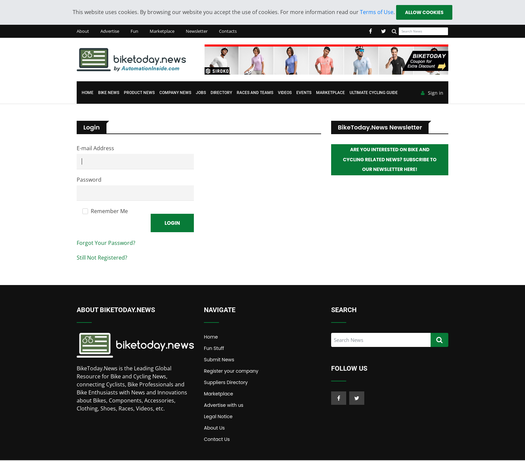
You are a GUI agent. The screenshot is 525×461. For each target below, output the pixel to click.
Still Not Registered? (102, 258)
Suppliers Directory (226, 383)
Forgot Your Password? (106, 243)
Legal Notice (218, 417)
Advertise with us (223, 405)
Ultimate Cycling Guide (374, 93)
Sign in (432, 93)
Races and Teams (255, 93)
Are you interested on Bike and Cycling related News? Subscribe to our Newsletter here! (390, 160)
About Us (214, 428)
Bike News (108, 93)
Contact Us (217, 440)
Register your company (231, 371)
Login (172, 223)
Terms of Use (376, 12)
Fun (134, 31)
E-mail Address (95, 148)
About (83, 31)
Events (303, 93)
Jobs (201, 93)
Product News (139, 93)
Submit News (219, 360)
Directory (221, 93)
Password (89, 180)
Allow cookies (424, 12)
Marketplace (162, 31)
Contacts (228, 31)
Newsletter (197, 31)
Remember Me (109, 211)
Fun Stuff (214, 349)
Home (87, 93)
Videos (285, 93)
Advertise (109, 31)
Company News (175, 93)
